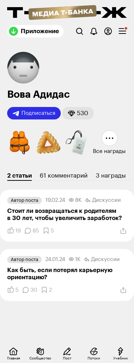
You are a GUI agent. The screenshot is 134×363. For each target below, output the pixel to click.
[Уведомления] (93, 31)
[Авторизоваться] (108, 31)
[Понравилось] (14, 231)
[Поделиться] (123, 231)
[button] (78, 113)
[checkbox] (122, 31)
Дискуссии (103, 200)
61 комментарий (64, 176)
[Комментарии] (32, 231)
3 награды (111, 176)
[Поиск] (79, 31)
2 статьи (19, 176)
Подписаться (34, 113)
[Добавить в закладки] (48, 231)
